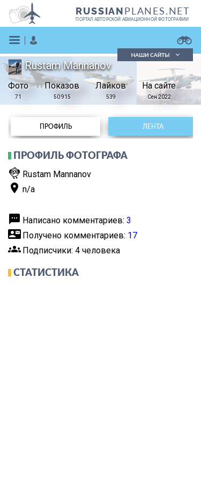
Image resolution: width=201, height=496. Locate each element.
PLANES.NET (133, 11)
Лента (153, 126)
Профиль (56, 126)
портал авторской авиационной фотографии (132, 19)
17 (132, 235)
